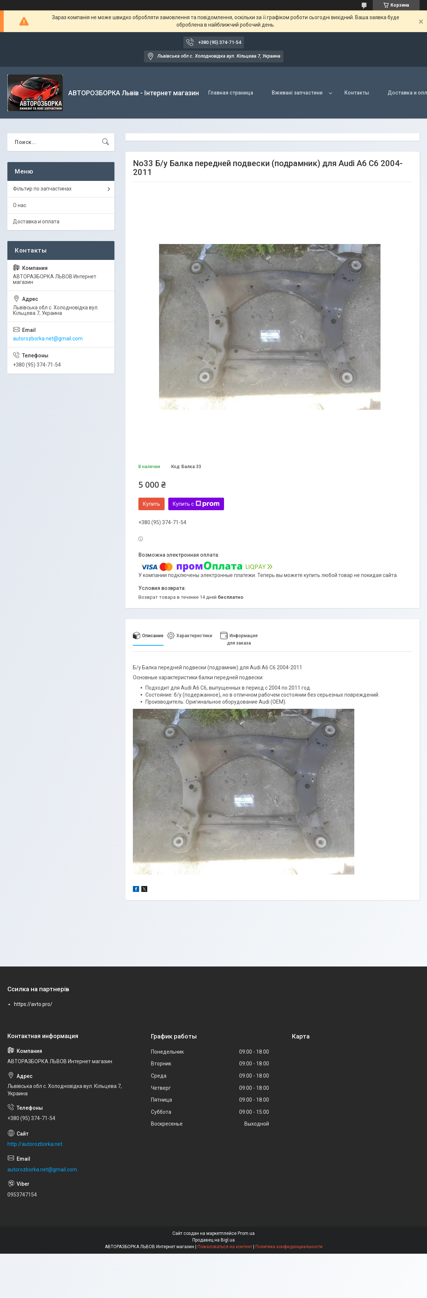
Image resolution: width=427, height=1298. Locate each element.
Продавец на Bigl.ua (213, 1240)
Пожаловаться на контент (224, 1246)
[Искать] (105, 142)
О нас (19, 205)
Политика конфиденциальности (289, 1246)
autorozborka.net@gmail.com (48, 338)
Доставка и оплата (36, 221)
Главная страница (230, 93)
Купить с (196, 504)
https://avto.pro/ (33, 1004)
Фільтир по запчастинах (42, 189)
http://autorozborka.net (34, 1144)
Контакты (356, 93)
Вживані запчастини (297, 93)
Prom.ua (246, 1233)
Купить (151, 504)
